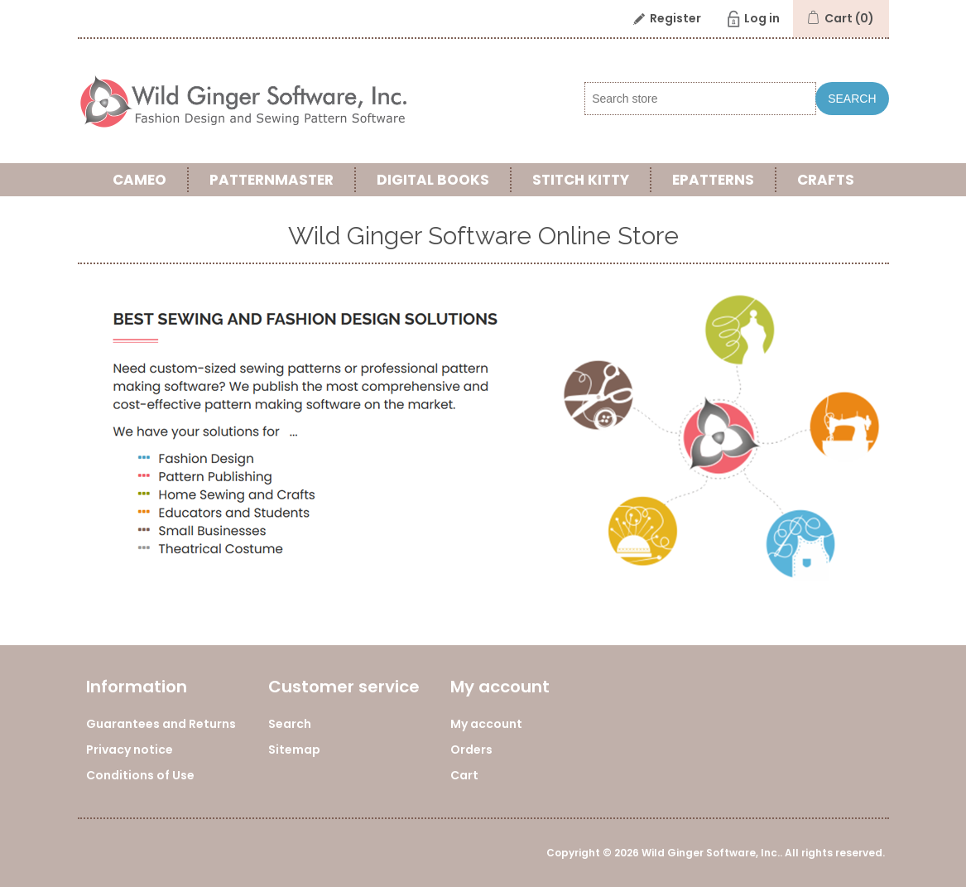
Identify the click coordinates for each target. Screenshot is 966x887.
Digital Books (433, 180)
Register (675, 18)
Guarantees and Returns (161, 724)
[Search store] (700, 98)
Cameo (139, 180)
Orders (471, 749)
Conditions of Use (140, 775)
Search (852, 98)
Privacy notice (129, 749)
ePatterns (713, 180)
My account (486, 724)
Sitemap (294, 749)
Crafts (825, 180)
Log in (762, 18)
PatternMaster (271, 180)
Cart (464, 775)
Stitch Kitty (580, 180)
